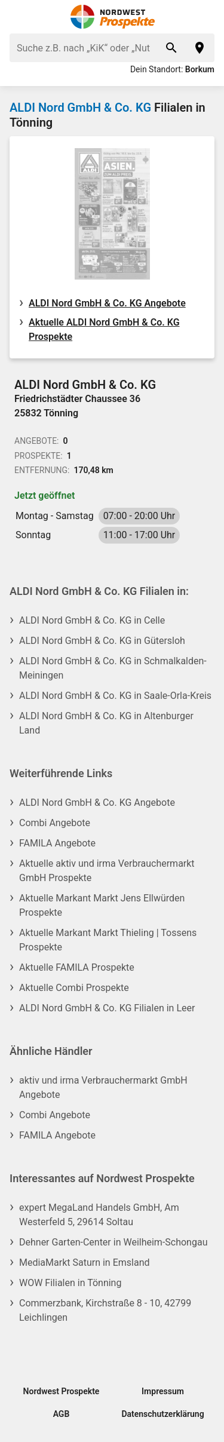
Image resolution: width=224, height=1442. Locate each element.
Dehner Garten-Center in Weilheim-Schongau (113, 1242)
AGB (61, 1414)
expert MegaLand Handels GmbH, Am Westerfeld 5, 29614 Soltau (99, 1215)
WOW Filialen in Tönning (70, 1282)
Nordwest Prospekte (61, 1391)
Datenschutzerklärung (162, 1414)
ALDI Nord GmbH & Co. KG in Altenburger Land (106, 723)
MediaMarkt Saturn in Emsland (84, 1262)
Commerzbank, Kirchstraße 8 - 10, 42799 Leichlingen (105, 1310)
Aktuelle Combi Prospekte (74, 987)
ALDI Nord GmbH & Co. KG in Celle (92, 620)
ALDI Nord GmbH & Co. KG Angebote (107, 303)
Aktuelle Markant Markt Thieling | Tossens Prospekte (108, 940)
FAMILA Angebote (57, 843)
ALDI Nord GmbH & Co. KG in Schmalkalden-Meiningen (113, 668)
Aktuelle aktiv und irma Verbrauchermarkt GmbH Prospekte (107, 870)
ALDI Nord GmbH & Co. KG (80, 107)
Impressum (163, 1391)
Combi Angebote (54, 823)
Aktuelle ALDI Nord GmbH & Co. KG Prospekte (104, 329)
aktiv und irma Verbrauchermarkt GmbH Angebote (103, 1087)
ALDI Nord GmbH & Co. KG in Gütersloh (102, 640)
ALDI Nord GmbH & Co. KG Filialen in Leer (107, 1008)
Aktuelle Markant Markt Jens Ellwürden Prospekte (102, 905)
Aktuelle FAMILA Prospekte (76, 967)
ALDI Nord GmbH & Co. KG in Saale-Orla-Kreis (115, 695)
